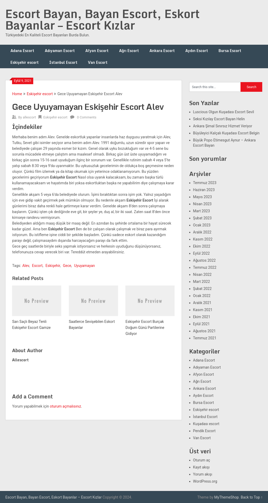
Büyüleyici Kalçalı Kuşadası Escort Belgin (226, 133)
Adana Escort (22, 51)
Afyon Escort (97, 51)
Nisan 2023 (202, 204)
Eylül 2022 (201, 253)
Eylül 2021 (201, 324)
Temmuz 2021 (204, 338)
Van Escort (98, 62)
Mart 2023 (201, 211)
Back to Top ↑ (252, 497)
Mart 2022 (201, 281)
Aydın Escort (196, 51)
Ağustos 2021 (204, 331)
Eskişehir (53, 266)
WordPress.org (205, 481)
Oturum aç (201, 460)
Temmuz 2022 (204, 267)
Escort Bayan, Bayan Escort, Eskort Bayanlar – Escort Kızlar (102, 19)
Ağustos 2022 (204, 260)
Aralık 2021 (202, 303)
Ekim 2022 (201, 246)
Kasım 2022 (203, 239)
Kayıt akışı (201, 467)
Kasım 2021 (203, 310)
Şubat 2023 (202, 218)
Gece (67, 266)
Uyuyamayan (84, 266)
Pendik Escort (204, 431)
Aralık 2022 (202, 232)
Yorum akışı (202, 474)
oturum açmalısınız (65, 406)
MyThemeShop (226, 497)
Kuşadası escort (206, 424)
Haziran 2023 (204, 190)
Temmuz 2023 (204, 183)
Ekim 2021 (201, 317)
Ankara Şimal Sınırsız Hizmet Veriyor (222, 126)
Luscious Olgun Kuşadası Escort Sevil (223, 112)
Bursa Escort (230, 51)
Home (17, 94)
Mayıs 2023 (202, 197)
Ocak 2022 (202, 296)
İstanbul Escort (63, 62)
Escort (37, 266)
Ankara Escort (162, 51)
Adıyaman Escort (60, 51)
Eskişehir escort (24, 62)
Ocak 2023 (202, 225)
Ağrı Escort (129, 51)
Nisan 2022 (202, 274)
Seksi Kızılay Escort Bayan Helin (219, 119)
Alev (25, 266)
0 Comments (86, 117)
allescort (29, 117)
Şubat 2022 (202, 289)
